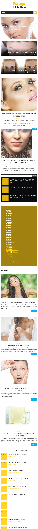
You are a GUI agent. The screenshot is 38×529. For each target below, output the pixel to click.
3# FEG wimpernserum (15, 442)
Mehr (34, 128)
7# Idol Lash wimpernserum (17, 474)
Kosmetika (16, 164)
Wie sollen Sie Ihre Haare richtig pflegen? (19, 274)
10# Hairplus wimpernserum (17, 498)
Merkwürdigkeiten (18, 197)
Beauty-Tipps (17, 524)
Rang (23, 524)
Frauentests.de (17, 526)
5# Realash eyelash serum (17, 458)
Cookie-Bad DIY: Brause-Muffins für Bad (23, 195)
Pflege (18, 271)
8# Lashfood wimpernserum (17, 482)
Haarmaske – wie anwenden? (19, 317)
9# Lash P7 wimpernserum (16, 490)
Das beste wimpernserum (14, 427)
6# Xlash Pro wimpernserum (17, 466)
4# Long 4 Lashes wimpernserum (18, 450)
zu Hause (4, 524)
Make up (18, 118)
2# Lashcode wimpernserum (17, 433)
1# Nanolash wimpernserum (17, 425)
